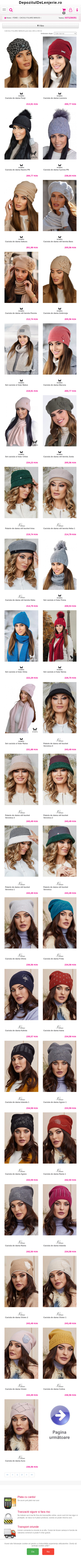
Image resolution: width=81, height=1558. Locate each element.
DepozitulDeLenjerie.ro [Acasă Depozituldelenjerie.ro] (40, 3)
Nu (48, 1551)
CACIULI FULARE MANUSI (30, 18)
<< (7, 1475)
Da (32, 1551)
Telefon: (68, 18)
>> (32, 1475)
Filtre (40, 26)
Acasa (7, 18)
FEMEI (15, 18)
